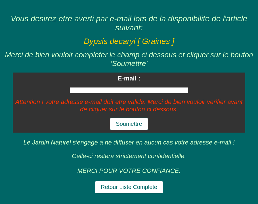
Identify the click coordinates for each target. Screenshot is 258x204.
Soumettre (129, 124)
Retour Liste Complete (129, 187)
